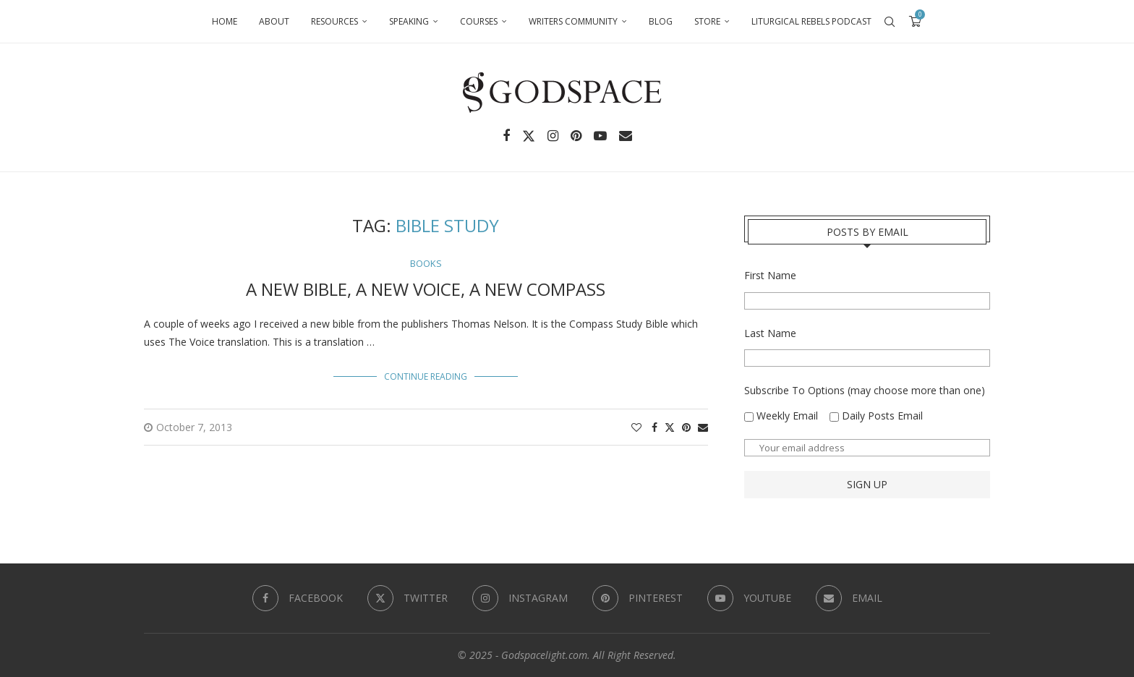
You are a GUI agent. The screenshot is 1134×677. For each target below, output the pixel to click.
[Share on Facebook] (654, 427)
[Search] (889, 22)
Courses (479, 21)
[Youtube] (600, 135)
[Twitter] (528, 135)
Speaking (409, 21)
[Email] (625, 135)
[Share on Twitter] (670, 427)
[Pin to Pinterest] (686, 427)
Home (224, 21)
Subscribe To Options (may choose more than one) (864, 390)
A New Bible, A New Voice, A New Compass (425, 289)
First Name (770, 275)
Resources (334, 21)
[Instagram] (552, 135)
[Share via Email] (703, 427)
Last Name (770, 333)
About (274, 21)
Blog (661, 21)
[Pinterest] (576, 135)
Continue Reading (425, 376)
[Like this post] (636, 427)
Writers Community (573, 21)
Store (707, 21)
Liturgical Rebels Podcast (811, 21)
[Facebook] (506, 135)
